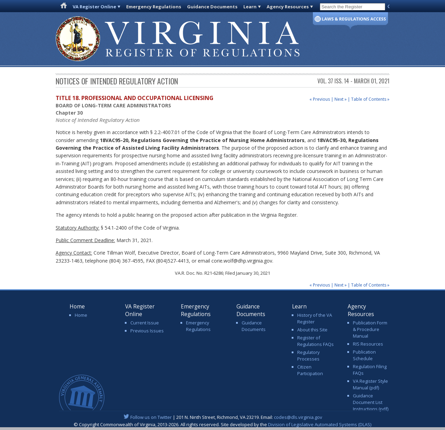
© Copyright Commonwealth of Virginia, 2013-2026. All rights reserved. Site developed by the (222, 424)
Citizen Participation (310, 370)
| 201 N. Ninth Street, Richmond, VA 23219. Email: (222, 417)
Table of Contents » (370, 99)
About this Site (312, 329)
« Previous (319, 99)
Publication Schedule (364, 355)
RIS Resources (368, 344)
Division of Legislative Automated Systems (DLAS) (319, 424)
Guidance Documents (212, 6)
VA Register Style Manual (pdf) (370, 384)
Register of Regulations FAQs (315, 340)
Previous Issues (147, 331)
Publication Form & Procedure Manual (370, 329)
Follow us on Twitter (151, 417)
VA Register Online (94, 6)
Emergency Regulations (153, 6)
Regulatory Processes (308, 355)
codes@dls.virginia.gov (298, 417)
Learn (250, 6)
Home (81, 315)
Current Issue (144, 323)
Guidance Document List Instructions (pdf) (370, 402)
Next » (340, 99)
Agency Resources (288, 6)
